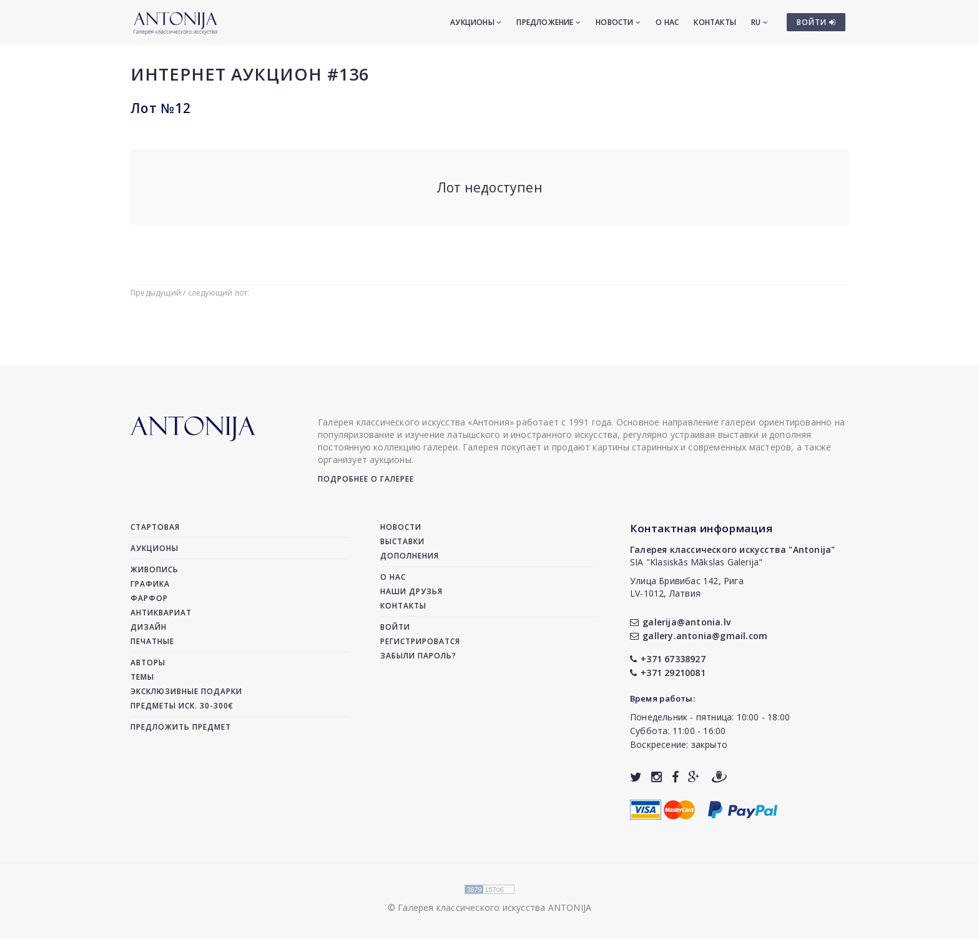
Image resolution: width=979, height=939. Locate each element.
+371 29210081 (668, 672)
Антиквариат (161, 612)
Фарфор (149, 598)
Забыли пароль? (418, 655)
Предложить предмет (180, 727)
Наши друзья (411, 591)
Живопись (154, 569)
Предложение (548, 22)
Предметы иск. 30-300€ (182, 705)
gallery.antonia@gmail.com (698, 636)
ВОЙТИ (816, 22)
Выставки (402, 541)
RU (759, 22)
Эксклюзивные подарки (186, 691)
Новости (618, 22)
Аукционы (475, 22)
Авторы (147, 662)
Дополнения (409, 555)
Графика (150, 584)
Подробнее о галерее (366, 479)
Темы (142, 677)
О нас (667, 22)
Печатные (152, 641)
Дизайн (148, 627)
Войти (395, 627)
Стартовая (155, 527)
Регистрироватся (420, 641)
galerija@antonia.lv (680, 622)
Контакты (715, 22)
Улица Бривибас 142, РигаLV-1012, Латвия (687, 587)
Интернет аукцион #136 (249, 74)
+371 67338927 (668, 659)
